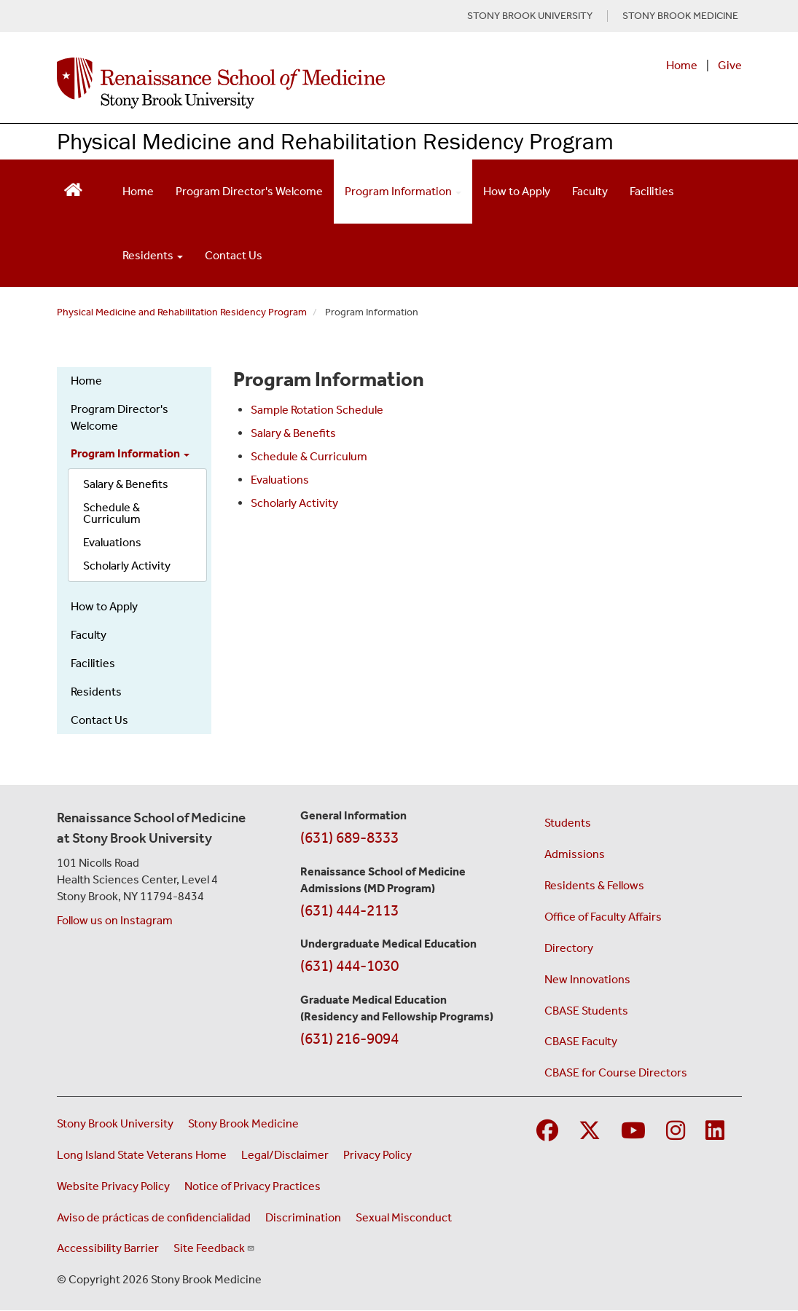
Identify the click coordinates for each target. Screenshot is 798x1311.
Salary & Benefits (125, 484)
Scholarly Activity (127, 565)
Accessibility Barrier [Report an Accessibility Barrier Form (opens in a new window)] (108, 1248)
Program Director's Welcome (249, 191)
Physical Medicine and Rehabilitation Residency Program (335, 141)
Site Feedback (214, 1248)
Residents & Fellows (594, 885)
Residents (96, 691)
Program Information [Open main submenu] (403, 191)
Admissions (574, 854)
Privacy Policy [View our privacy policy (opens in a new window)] (377, 1155)
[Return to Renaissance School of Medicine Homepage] (73, 188)
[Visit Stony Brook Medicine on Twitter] (589, 1131)
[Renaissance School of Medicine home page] (273, 83)
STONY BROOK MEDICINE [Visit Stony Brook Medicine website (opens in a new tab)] (680, 16)
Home (681, 65)
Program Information (130, 453)
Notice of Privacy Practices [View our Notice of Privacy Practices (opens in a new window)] (252, 1186)
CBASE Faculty (580, 1041)
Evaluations (112, 542)
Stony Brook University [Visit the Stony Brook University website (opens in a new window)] (115, 1123)
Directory (568, 948)
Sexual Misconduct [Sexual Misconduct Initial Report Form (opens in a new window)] (404, 1217)
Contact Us (233, 255)
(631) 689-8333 (349, 837)
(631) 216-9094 (349, 1038)
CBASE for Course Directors (615, 1072)
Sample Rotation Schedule (317, 410)
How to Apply (516, 191)
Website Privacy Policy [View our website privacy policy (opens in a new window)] (113, 1186)
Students (567, 823)
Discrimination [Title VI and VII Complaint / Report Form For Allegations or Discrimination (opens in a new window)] (303, 1217)
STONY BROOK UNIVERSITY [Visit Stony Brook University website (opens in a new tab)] (529, 16)
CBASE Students (586, 1010)
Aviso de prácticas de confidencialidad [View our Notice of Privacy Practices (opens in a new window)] (154, 1217)
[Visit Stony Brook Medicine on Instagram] (675, 1131)
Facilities (652, 191)
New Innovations (587, 979)
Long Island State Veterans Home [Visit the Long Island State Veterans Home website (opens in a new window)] (142, 1155)
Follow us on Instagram (115, 920)
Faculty (590, 191)
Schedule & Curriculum (112, 513)
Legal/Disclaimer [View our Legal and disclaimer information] (285, 1155)
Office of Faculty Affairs (603, 917)
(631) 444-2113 (349, 910)
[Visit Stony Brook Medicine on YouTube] (633, 1131)
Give (730, 65)
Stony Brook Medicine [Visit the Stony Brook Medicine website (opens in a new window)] (243, 1123)
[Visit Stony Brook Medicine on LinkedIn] (715, 1131)
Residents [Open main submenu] (152, 255)
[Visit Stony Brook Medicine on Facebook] (547, 1131)
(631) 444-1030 (349, 966)
